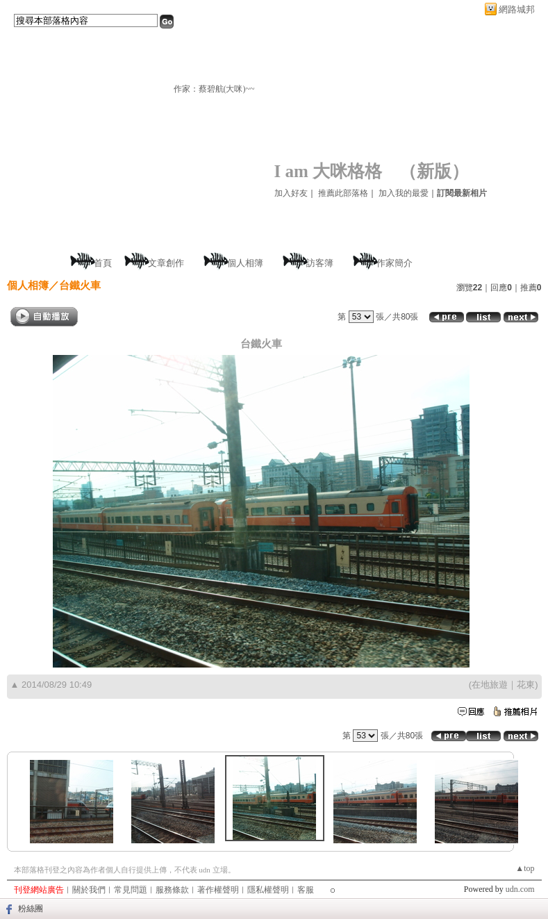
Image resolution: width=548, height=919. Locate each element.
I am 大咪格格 (328, 171)
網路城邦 (517, 9)
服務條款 (172, 890)
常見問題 (130, 890)
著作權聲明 (218, 890)
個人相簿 (245, 263)
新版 (434, 171)
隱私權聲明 (268, 890)
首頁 (103, 263)
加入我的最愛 (404, 193)
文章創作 (166, 263)
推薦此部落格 (343, 193)
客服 (305, 890)
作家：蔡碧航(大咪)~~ (214, 89)
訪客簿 (319, 263)
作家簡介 (394, 263)
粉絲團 (30, 908)
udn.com (520, 889)
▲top (524, 868)
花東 (526, 684)
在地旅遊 (490, 684)
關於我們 (89, 890)
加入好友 (291, 193)
